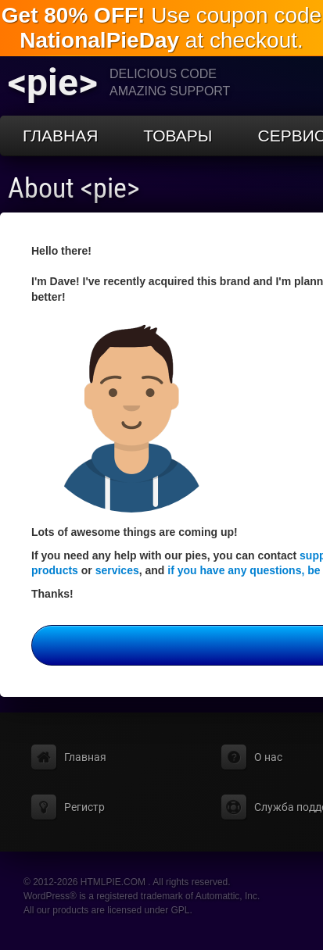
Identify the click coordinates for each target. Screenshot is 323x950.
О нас (268, 757)
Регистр (84, 807)
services (117, 570)
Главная (60, 136)
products (54, 570)
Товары (177, 136)
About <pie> (74, 188)
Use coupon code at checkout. (161, 27)
